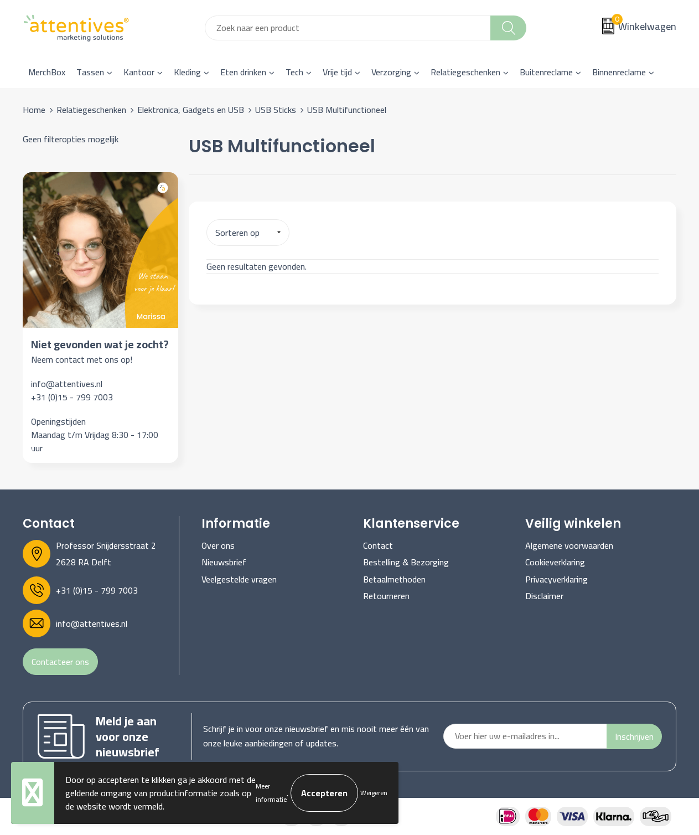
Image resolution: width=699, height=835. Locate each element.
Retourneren (386, 595)
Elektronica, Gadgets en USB (190, 109)
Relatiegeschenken (465, 72)
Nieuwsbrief (223, 562)
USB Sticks (275, 109)
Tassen (90, 72)
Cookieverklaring (555, 562)
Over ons (218, 545)
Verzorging (391, 72)
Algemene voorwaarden (569, 545)
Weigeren (373, 792)
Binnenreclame (619, 72)
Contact (378, 545)
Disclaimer (544, 595)
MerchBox (46, 72)
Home (34, 109)
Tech (294, 72)
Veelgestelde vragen (239, 579)
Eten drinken (243, 72)
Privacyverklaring (556, 579)
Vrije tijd (337, 72)
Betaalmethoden (394, 579)
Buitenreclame (546, 72)
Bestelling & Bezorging (406, 562)
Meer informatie (271, 793)
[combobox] (348, 28)
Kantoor (138, 72)
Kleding (187, 72)
